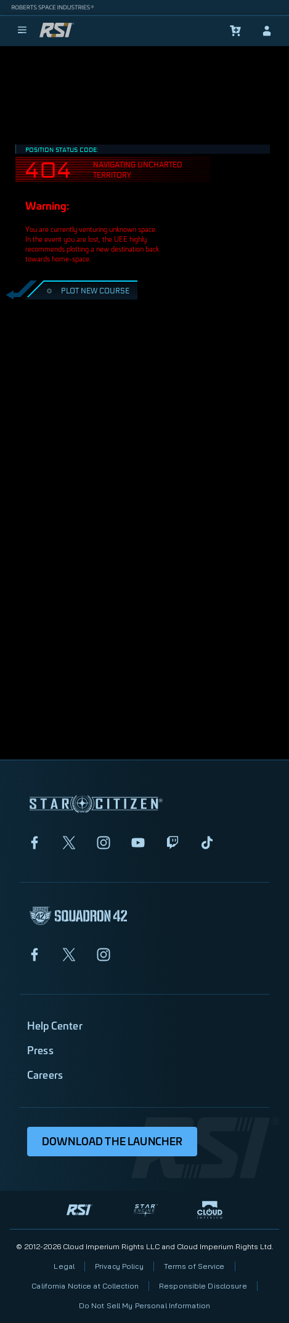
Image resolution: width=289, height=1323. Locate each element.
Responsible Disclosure (203, 1285)
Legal (64, 1266)
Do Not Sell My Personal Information (144, 1305)
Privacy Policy (119, 1266)
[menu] (22, 30)
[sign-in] (266, 30)
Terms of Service (194, 1266)
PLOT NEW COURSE (86, 290)
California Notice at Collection (85, 1285)
